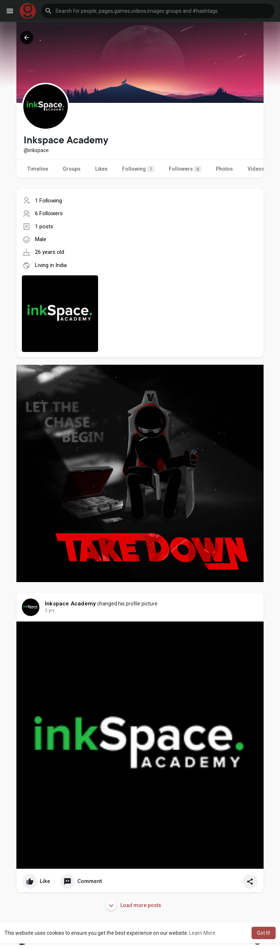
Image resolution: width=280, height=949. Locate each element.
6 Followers (49, 213)
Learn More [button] (202, 933)
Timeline (37, 169)
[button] (158, 11)
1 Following (48, 200)
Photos (224, 169)
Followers (185, 169)
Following (138, 169)
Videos (256, 169)
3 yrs (50, 610)
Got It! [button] (263, 933)
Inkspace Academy (70, 603)
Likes (101, 169)
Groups (72, 169)
